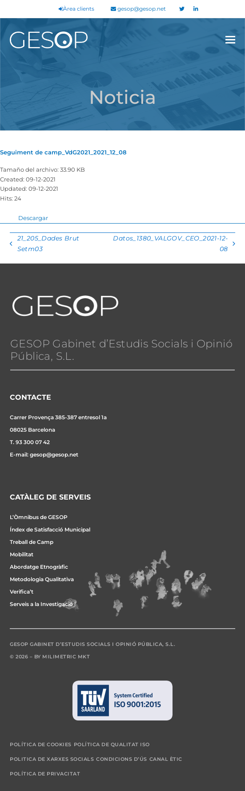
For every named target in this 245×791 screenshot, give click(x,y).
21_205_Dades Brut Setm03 (44, 244)
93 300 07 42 (33, 442)
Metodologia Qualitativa (42, 579)
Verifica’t (21, 591)
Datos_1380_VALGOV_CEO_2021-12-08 (173, 244)
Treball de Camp (31, 542)
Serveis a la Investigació (41, 604)
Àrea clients (76, 8)
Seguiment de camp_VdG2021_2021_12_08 (63, 152)
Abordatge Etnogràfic (39, 566)
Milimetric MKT (66, 656)
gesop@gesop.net (138, 8)
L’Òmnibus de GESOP (39, 517)
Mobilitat (21, 554)
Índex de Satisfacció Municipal (50, 529)
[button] (230, 39)
